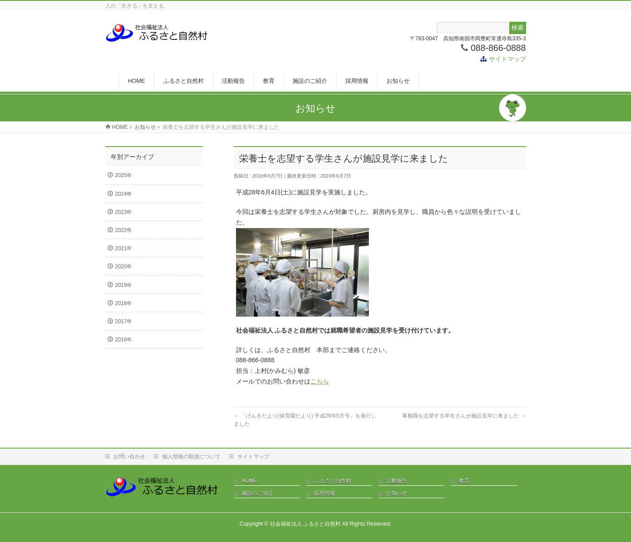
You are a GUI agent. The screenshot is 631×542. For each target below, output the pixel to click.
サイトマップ (507, 58)
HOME (250, 481)
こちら (319, 381)
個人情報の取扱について (191, 456)
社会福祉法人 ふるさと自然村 (305, 524)
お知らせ (396, 493)
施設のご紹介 (258, 493)
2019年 (123, 285)
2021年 (123, 248)
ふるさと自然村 (332, 481)
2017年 (123, 321)
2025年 (123, 175)
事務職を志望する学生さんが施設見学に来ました (464, 416)
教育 (464, 481)
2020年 (123, 266)
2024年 (123, 194)
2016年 (123, 340)
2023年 (123, 212)
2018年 (123, 303)
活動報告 (396, 481)
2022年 (123, 230)
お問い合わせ (129, 456)
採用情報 (324, 493)
